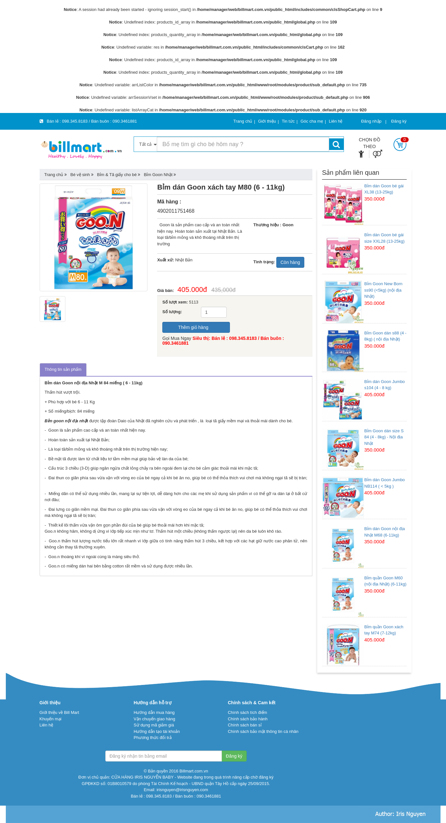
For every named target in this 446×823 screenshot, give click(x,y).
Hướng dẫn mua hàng (154, 712)
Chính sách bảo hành (247, 718)
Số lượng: (172, 311)
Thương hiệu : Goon (273, 224)
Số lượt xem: (175, 302)
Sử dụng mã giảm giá (154, 725)
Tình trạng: (264, 261)
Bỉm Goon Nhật (158, 174)
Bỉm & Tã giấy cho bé (117, 174)
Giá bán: (167, 290)
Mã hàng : (169, 201)
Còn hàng (290, 262)
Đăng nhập (371, 121)
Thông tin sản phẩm (63, 369)
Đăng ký (399, 121)
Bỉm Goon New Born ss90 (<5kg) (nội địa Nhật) (383, 290)
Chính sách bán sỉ (244, 725)
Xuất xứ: (165, 259)
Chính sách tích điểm (247, 712)
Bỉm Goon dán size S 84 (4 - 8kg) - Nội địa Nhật (383, 437)
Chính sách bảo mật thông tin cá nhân (263, 731)
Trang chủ (53, 174)
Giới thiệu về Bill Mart (59, 712)
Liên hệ (46, 725)
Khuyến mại (51, 718)
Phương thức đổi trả (153, 737)
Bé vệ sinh (80, 174)
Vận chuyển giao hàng (154, 718)
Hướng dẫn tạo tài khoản (157, 731)
